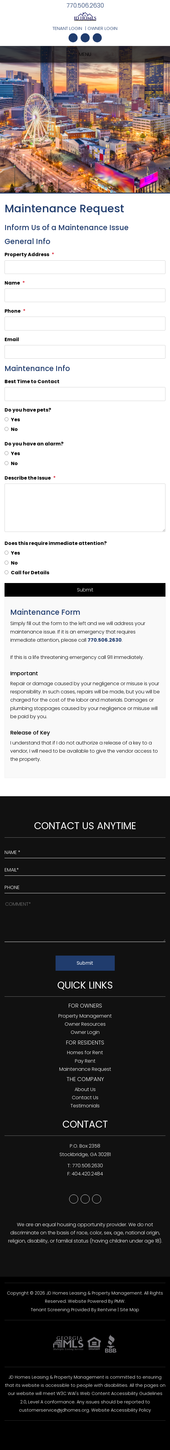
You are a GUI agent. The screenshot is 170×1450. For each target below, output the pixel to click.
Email (12, 339)
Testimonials (85, 1105)
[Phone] (85, 323)
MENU (85, 54)
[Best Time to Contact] (85, 394)
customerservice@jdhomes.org (54, 1410)
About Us (85, 1089)
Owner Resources (85, 1024)
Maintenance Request (85, 1069)
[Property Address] (85, 267)
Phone (13, 311)
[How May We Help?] (85, 920)
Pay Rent (85, 1060)
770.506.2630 (85, 5)
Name (12, 282)
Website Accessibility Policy (121, 1410)
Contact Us (85, 1097)
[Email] (85, 352)
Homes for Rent (85, 1052)
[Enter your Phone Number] (85, 886)
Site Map (129, 1310)
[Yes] (6, 419)
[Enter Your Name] (85, 851)
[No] (6, 429)
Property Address (27, 254)
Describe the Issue (28, 477)
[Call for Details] (6, 572)
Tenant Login (67, 28)
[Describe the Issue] (85, 508)
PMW (119, 1301)
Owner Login (102, 28)
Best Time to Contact (32, 381)
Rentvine (107, 1310)
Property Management (85, 1015)
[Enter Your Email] (85, 868)
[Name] (85, 295)
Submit (85, 589)
